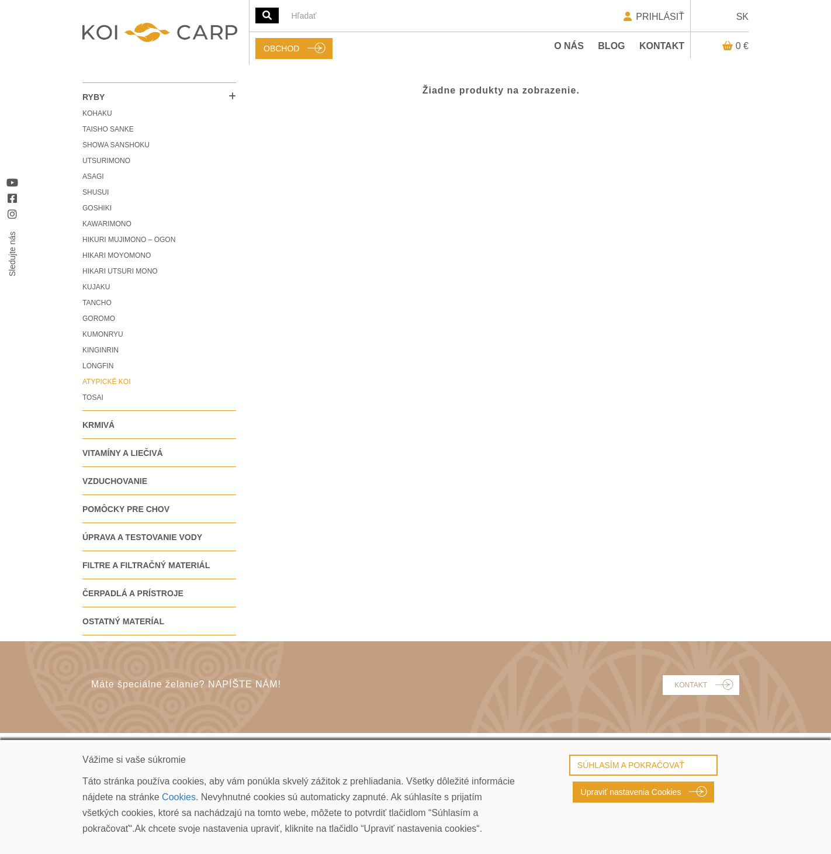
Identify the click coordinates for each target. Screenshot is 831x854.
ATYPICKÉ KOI (106, 382)
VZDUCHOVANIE (114, 481)
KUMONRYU (102, 334)
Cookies (179, 797)
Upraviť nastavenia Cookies (631, 792)
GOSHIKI (97, 208)
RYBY (93, 97)
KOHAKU (97, 113)
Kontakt (661, 46)
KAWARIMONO (106, 224)
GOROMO (98, 318)
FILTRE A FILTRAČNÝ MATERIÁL (146, 565)
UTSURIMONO (106, 161)
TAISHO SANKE (108, 129)
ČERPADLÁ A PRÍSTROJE (132, 593)
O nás (569, 46)
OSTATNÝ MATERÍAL (123, 621)
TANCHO (97, 303)
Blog (611, 46)
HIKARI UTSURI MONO (120, 271)
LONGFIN (97, 366)
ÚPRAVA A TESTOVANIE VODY (142, 537)
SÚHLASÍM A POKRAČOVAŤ (630, 765)
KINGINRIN (100, 350)
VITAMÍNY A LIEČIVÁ (122, 453)
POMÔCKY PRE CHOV (125, 509)
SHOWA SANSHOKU (116, 145)
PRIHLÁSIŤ (653, 17)
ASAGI (93, 176)
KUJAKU (96, 287)
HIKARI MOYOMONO (116, 255)
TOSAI (92, 397)
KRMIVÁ (98, 425)
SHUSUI (95, 192)
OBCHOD (281, 48)
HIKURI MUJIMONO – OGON (128, 240)
